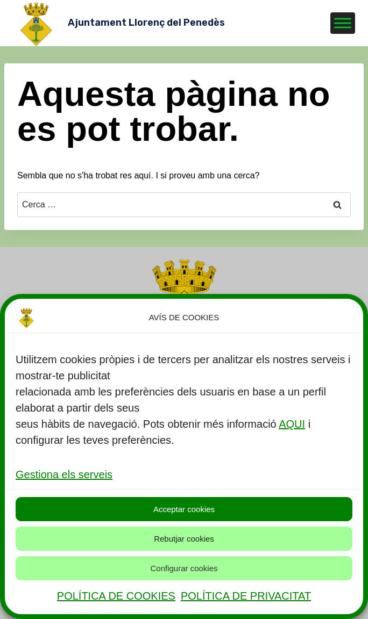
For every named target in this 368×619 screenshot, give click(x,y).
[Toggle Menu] (342, 23)
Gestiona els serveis (64, 474)
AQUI (292, 424)
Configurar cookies (183, 568)
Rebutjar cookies (184, 538)
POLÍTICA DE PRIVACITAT (246, 596)
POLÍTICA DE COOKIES (116, 596)
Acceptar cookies (184, 509)
